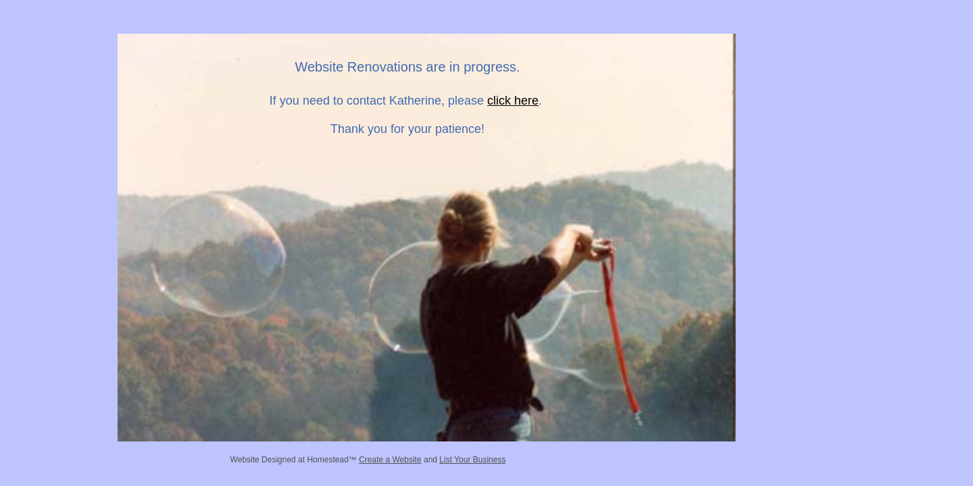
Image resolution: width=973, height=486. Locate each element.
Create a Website (390, 459)
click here (513, 100)
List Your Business (472, 459)
